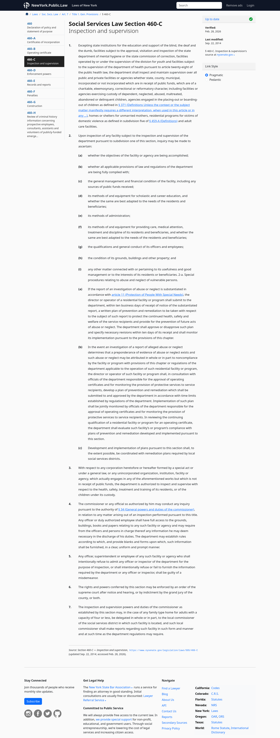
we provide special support (114, 719)
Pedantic (215, 80)
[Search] (199, 5)
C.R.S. (215, 694)
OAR (214, 717)
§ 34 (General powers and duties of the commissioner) (156, 509)
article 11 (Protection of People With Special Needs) (147, 295)
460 (41, 27)
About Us (168, 700)
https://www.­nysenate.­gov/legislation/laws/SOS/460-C (163, 650)
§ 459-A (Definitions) (163, 121)
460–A (43, 40)
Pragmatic (216, 75)
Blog (165, 694)
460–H (44, 124)
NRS (214, 705)
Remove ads (234, 5)
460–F (32, 93)
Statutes (216, 699)
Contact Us (169, 711)
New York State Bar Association (110, 687)
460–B (39, 50)
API (164, 705)
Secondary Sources (174, 723)
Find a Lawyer (171, 688)
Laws (35, 14)
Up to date (212, 19)
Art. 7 (65, 14)
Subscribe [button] (33, 701)
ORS (221, 717)
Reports (167, 717)
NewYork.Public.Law (49, 5)
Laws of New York (84, 5)
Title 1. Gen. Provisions (85, 14)
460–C (43, 61)
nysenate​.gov (225, 54)
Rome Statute (220, 728)
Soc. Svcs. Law (50, 14)
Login (250, 5)
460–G (34, 104)
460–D (39, 72)
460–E (39, 82)
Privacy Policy (171, 728)
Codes (215, 688)
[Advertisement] (229, 143)
